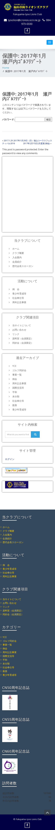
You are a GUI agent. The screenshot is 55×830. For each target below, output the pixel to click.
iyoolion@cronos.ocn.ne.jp (24, 20)
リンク (15, 334)
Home (5, 67)
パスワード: (23, 119)
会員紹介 (17, 261)
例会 (14, 379)
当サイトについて (21, 325)
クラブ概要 (18, 253)
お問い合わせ (19, 329)
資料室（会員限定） (22, 338)
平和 (14, 392)
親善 (14, 405)
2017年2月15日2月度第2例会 (36, 143)
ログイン (9, 459)
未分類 (15, 396)
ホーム (15, 248)
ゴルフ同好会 (19, 370)
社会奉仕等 (18, 297)
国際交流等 (18, 387)
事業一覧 (17, 374)
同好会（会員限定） (22, 342)
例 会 (15, 289)
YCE (14, 365)
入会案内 (17, 257)
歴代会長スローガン (22, 266)
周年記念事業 (19, 302)
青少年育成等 (19, 293)
